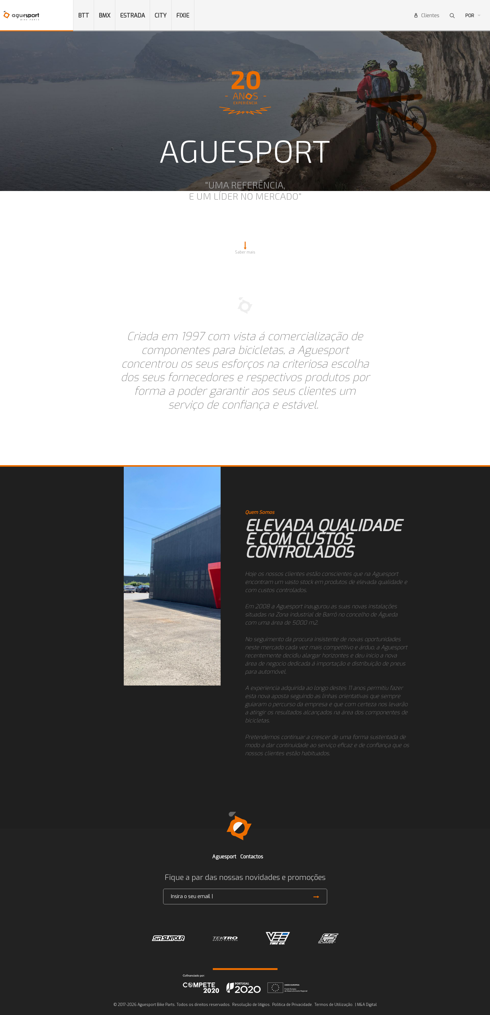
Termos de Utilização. (333, 1004)
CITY (161, 15)
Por (469, 16)
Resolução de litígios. (251, 1004)
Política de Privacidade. (292, 1004)
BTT (83, 15)
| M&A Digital (366, 1004)
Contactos (251, 856)
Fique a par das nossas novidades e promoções (245, 877)
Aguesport (224, 856)
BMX (104, 15)
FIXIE (182, 15)
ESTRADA (132, 15)
